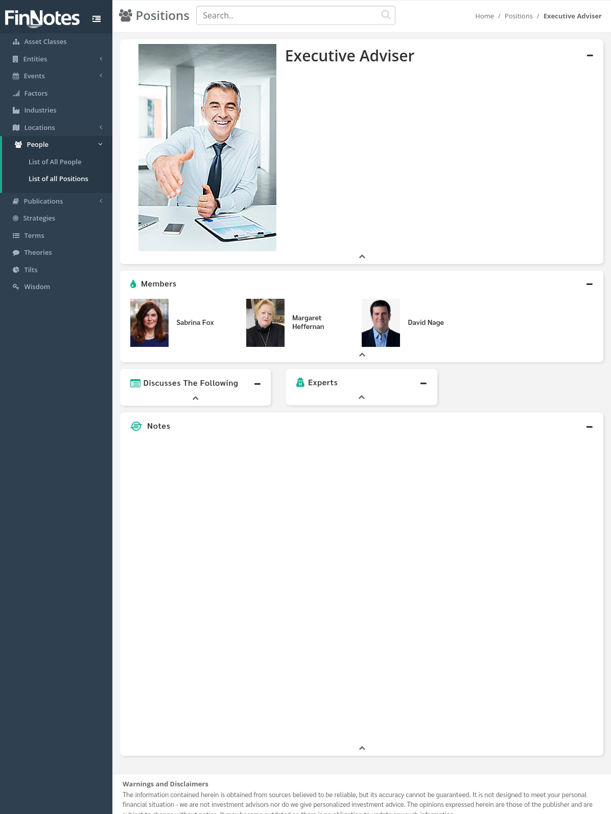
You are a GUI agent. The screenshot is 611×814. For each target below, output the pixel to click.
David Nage (425, 296)
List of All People (55, 161)
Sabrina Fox (195, 296)
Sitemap (269, 803)
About (237, 803)
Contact (384, 803)
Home (484, 15)
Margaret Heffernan (308, 296)
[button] (361, 258)
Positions (519, 15)
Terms (352, 803)
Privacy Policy (312, 803)
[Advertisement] (541, 564)
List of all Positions (58, 178)
